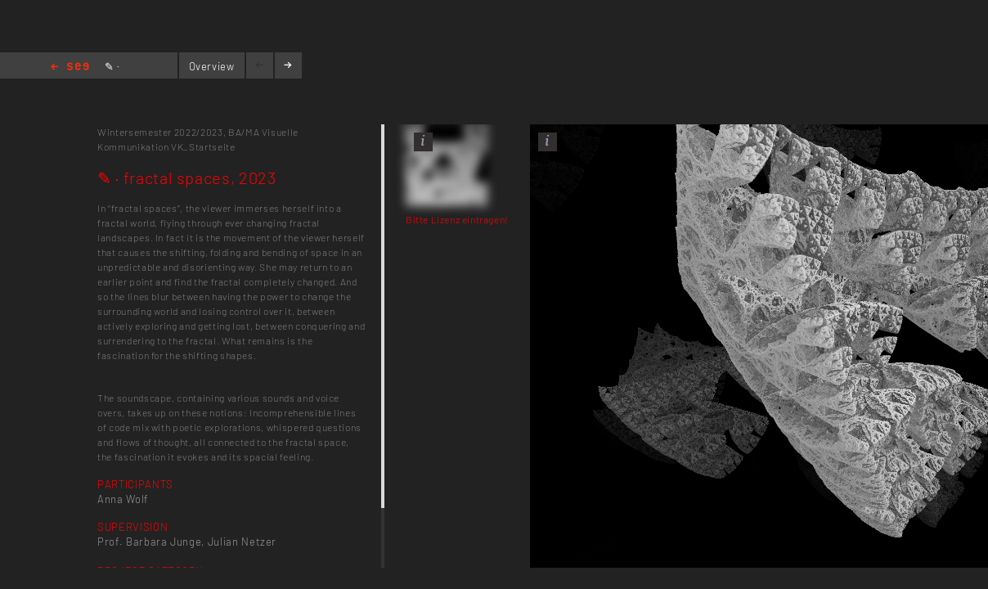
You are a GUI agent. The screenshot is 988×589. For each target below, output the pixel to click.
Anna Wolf (123, 499)
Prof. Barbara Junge (149, 541)
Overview (212, 66)
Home (70, 67)
